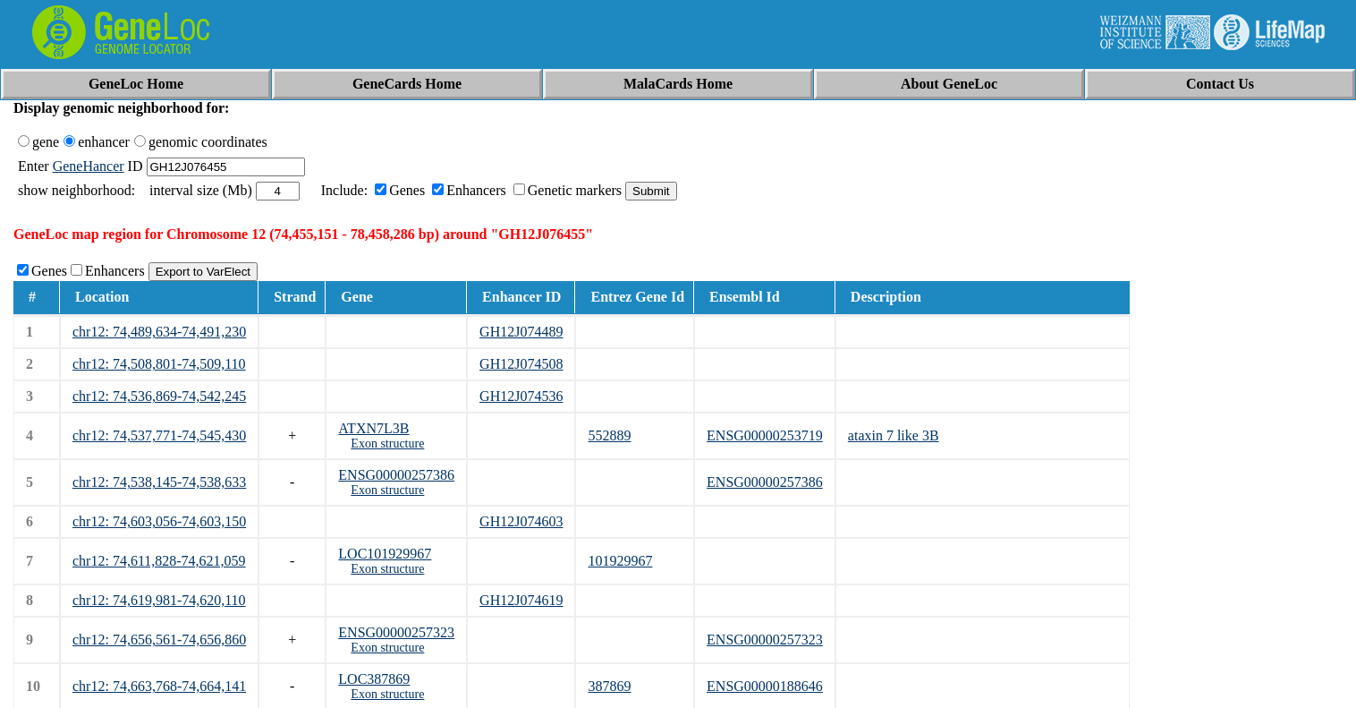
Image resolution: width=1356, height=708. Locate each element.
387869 (609, 686)
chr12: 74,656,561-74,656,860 (159, 639)
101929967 (620, 560)
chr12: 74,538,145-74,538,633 (159, 482)
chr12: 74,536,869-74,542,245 (159, 396)
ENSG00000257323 (396, 632)
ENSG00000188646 (765, 686)
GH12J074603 (521, 521)
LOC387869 (374, 679)
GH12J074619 (521, 600)
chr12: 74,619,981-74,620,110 (159, 600)
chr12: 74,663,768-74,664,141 (159, 686)
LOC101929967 (384, 553)
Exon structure (387, 443)
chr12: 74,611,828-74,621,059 (159, 560)
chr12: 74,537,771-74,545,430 (159, 435)
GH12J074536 (521, 396)
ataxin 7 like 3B (893, 435)
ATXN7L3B (373, 428)
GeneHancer (88, 166)
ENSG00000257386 (396, 474)
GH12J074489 (521, 331)
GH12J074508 (521, 363)
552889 (609, 435)
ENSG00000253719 (765, 435)
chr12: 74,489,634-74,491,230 (159, 331)
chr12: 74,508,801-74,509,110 (159, 363)
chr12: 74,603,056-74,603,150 (159, 521)
